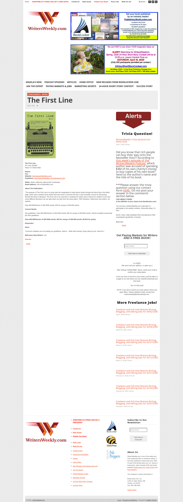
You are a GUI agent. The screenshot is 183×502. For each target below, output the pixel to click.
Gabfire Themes (152, 500)
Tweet (28, 244)
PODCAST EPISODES (54, 82)
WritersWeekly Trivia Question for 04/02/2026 (133, 140)
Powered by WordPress (130, 500)
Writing (45, 94)
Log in (119, 500)
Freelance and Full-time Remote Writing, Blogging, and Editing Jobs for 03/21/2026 (137, 341)
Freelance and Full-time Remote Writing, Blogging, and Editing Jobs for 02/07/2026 (137, 402)
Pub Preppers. (132, 470)
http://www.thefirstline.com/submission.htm (49, 178)
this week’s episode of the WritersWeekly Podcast (132, 161)
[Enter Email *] (136, 246)
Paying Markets (34, 94)
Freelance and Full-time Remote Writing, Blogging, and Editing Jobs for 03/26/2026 (137, 325)
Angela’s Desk (34, 82)
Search (142, 2)
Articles (72, 82)
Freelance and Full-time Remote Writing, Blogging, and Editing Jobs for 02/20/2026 (137, 387)
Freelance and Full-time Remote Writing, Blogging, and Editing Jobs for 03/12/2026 (137, 356)
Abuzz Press (150, 467)
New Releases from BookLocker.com (117, 82)
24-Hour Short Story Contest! (116, 86)
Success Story (144, 86)
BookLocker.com (139, 467)
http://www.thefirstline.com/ (42, 176)
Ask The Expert (34, 86)
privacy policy (132, 490)
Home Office (86, 82)
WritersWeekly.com (38, 500)
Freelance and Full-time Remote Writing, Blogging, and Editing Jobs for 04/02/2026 (137, 310)
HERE (126, 190)
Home (27, 2)
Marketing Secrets (85, 86)
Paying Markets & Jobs (59, 86)
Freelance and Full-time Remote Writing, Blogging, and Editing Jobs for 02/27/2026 (137, 371)
